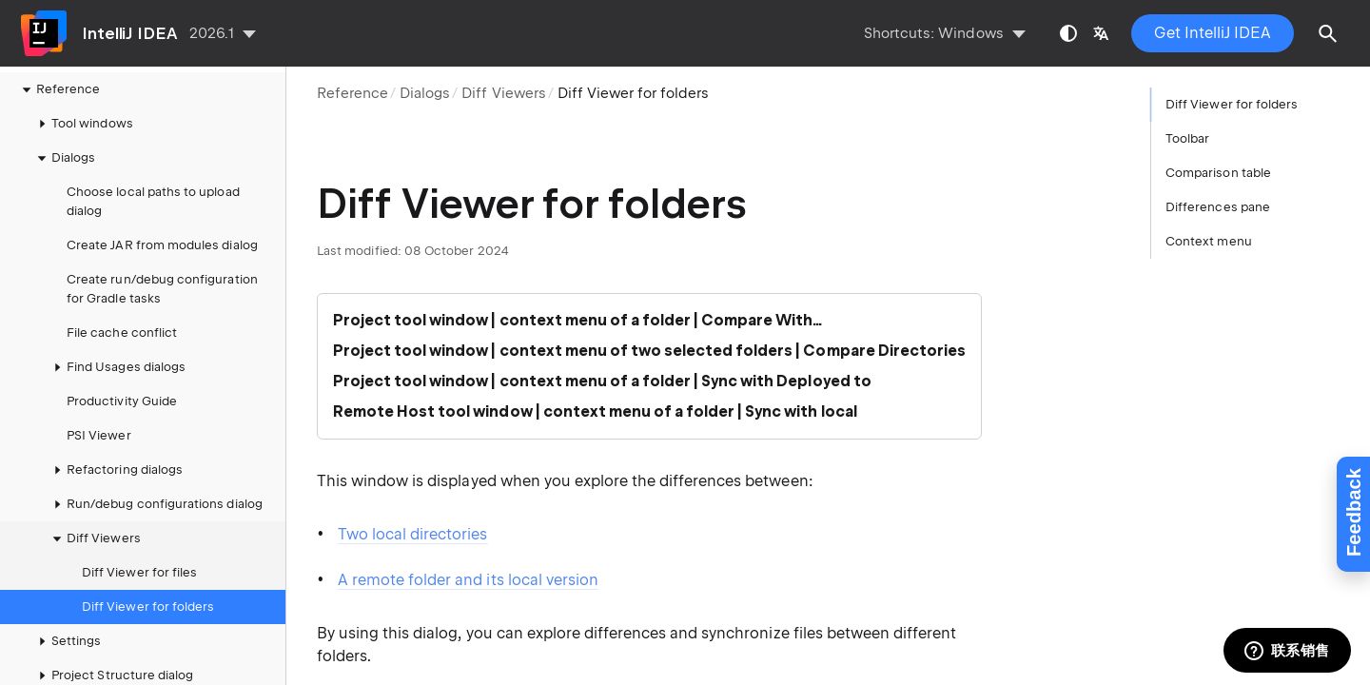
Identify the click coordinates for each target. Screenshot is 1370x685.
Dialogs (425, 93)
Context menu (1208, 241)
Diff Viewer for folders (148, 606)
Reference (352, 93)
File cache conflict (122, 332)
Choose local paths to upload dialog (153, 201)
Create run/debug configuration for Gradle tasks (162, 288)
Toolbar (1187, 138)
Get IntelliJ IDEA (1212, 33)
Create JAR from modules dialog (162, 245)
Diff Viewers (503, 93)
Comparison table (1218, 173)
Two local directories (413, 534)
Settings (66, 641)
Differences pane (1217, 207)
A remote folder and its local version (468, 580)
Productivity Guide (122, 401)
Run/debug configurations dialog (155, 504)
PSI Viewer (99, 435)
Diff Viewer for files (139, 572)
